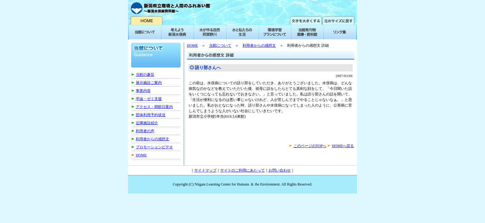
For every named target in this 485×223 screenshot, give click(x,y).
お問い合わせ (279, 170)
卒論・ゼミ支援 (149, 99)
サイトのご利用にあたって (242, 170)
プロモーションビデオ (154, 147)
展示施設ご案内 (149, 83)
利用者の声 (145, 131)
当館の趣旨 (145, 74)
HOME (141, 155)
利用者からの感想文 (152, 139)
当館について (220, 45)
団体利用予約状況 (150, 115)
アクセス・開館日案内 (154, 107)
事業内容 (143, 91)
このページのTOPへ (310, 146)
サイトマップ (205, 170)
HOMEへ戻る (343, 146)
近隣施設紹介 (147, 123)
